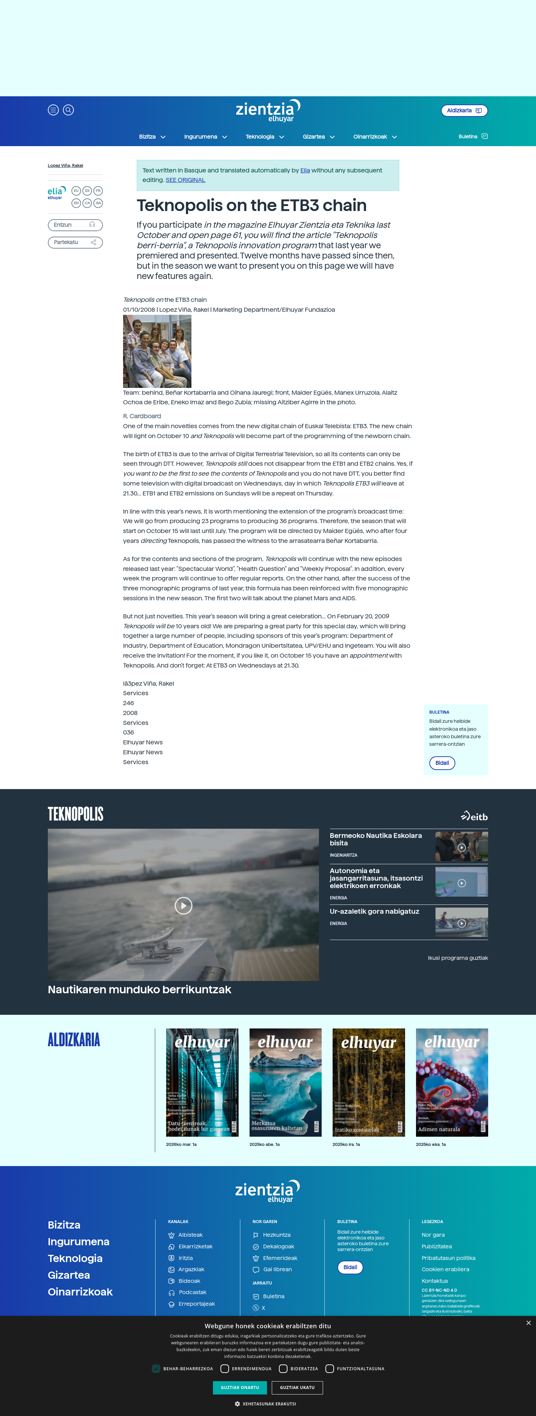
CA (87, 203)
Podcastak (187, 1292)
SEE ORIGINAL (185, 179)
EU (76, 190)
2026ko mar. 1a (181, 1144)
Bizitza (64, 1225)
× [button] (528, 1323)
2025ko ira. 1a (346, 1144)
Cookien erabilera (445, 1269)
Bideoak (184, 1281)
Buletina (473, 136)
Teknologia (75, 1258)
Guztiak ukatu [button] (297, 1387)
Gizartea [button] (319, 137)
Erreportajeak (191, 1304)
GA (98, 203)
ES (87, 190)
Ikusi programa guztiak (458, 958)
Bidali (442, 763)
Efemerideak (275, 1258)
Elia (305, 170)
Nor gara (433, 1235)
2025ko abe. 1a (265, 1144)
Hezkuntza (272, 1235)
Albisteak (185, 1235)
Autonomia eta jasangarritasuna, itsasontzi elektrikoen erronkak (376, 878)
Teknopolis (76, 813)
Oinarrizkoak (80, 1292)
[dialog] (268, 1366)
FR (98, 190)
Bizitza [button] (152, 137)
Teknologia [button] (265, 137)
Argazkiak (186, 1269)
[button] (53, 109)
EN (76, 203)
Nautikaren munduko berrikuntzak (139, 989)
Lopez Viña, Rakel (65, 165)
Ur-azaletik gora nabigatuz (374, 911)
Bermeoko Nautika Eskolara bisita (376, 839)
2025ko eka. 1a (431, 1144)
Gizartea (69, 1275)
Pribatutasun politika (448, 1258)
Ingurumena (79, 1241)
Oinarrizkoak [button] (375, 137)
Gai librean (272, 1269)
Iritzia (180, 1258)
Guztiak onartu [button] (240, 1387)
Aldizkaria (464, 110)
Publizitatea (437, 1246)
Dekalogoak (273, 1246)
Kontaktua (435, 1281)
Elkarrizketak (190, 1246)
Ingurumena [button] (206, 137)
